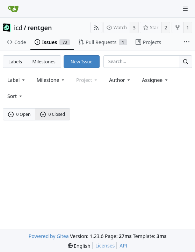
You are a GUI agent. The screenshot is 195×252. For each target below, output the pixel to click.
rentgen (40, 27)
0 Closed (52, 114)
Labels (15, 61)
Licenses (105, 245)
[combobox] (16, 80)
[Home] (13, 8)
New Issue (82, 61)
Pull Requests (102, 42)
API (123, 245)
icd (18, 27)
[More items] (186, 42)
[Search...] (185, 61)
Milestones (44, 61)
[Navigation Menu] (185, 8)
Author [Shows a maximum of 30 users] (120, 80)
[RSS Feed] (96, 27)
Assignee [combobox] (155, 80)
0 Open (19, 114)
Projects (148, 42)
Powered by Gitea (49, 236)
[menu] (15, 96)
